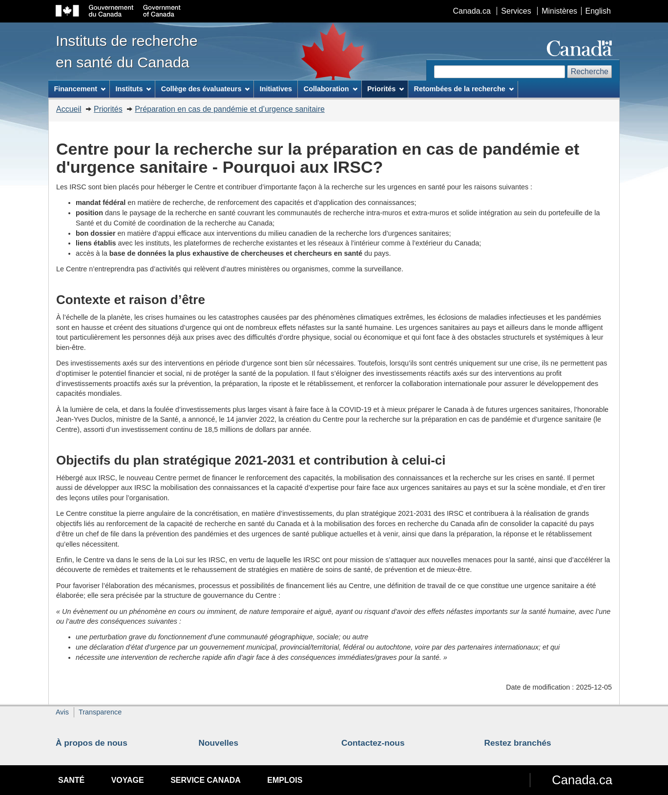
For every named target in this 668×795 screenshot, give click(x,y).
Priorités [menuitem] (385, 89)
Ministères (559, 11)
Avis (62, 712)
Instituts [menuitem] (133, 89)
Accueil (69, 109)
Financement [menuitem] (79, 89)
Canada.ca (472, 11)
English (598, 11)
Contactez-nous (373, 743)
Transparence (100, 712)
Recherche (589, 71)
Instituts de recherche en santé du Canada (127, 51)
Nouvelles (219, 743)
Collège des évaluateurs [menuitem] (205, 89)
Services (516, 11)
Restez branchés (517, 743)
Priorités (108, 109)
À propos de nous (91, 743)
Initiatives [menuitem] (276, 89)
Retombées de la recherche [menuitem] (464, 89)
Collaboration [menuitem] (330, 89)
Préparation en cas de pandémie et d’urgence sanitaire (230, 109)
